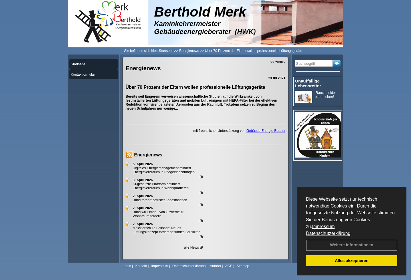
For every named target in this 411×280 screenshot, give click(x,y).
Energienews (148, 154)
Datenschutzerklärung (328, 233)
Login (127, 266)
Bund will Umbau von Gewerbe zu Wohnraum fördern (158, 214)
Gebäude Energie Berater (265, 131)
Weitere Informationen (351, 245)
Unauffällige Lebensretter (308, 83)
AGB (228, 266)
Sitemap (243, 266)
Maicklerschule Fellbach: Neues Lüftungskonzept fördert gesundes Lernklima (166, 230)
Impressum (323, 226)
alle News (193, 247)
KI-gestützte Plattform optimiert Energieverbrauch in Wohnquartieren (161, 186)
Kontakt (141, 266)
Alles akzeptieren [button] (351, 260)
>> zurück (277, 62)
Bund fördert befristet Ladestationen (160, 200)
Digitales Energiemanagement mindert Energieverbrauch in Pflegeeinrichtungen (164, 170)
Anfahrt (215, 266)
